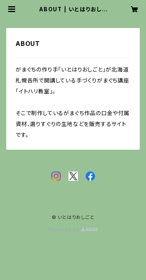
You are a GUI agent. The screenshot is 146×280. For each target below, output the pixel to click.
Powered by (73, 230)
